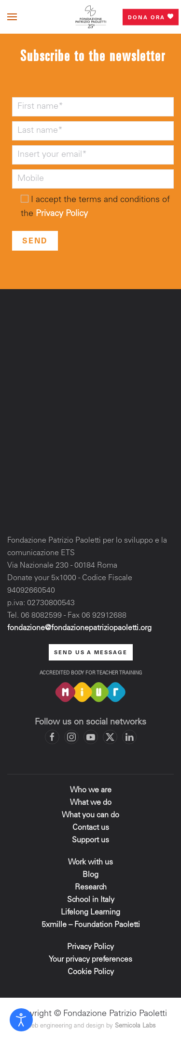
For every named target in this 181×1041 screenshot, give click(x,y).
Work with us (90, 862)
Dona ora (150, 16)
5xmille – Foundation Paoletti (91, 925)
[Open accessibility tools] (21, 1019)
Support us (90, 840)
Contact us (90, 828)
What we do (90, 803)
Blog (90, 875)
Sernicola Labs (135, 1026)
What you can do (90, 815)
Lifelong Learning (90, 912)
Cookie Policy (91, 972)
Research (91, 887)
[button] (12, 16)
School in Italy (90, 900)
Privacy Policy (62, 214)
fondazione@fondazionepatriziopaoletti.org (79, 628)
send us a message (90, 653)
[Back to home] (91, 17)
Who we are (90, 790)
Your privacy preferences (90, 960)
